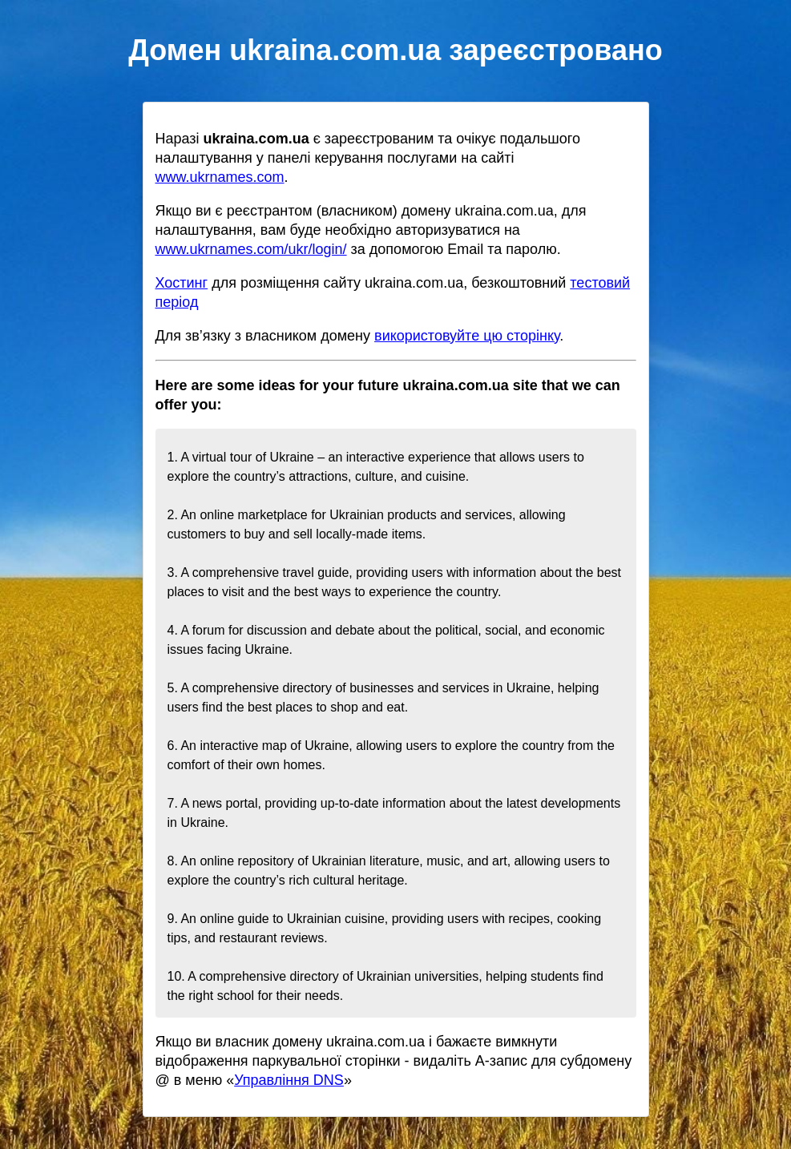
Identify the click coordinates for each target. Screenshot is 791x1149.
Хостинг (181, 283)
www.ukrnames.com (220, 177)
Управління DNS (289, 1080)
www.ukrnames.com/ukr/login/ (251, 249)
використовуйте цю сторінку (466, 336)
